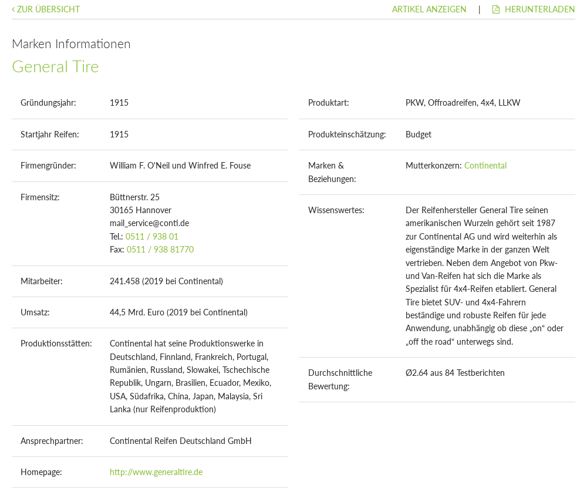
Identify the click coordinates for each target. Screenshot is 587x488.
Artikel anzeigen (429, 9)
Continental (485, 165)
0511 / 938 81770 (160, 249)
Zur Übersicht (46, 9)
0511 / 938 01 (152, 236)
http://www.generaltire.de (156, 472)
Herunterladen (533, 9)
